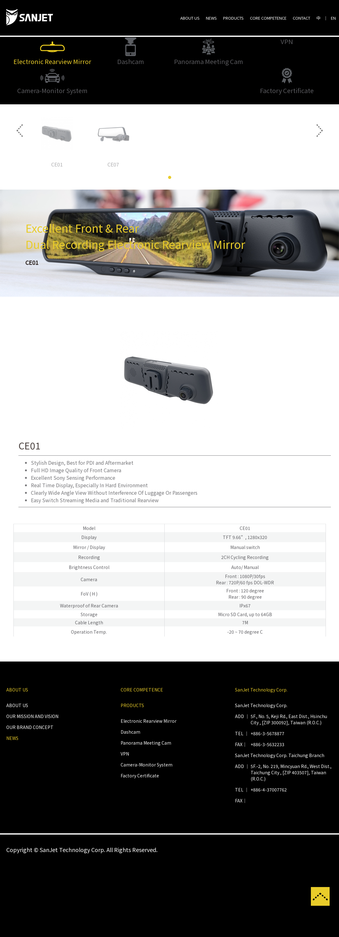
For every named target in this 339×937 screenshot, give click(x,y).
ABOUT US (190, 18)
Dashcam (130, 804)
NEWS (211, 18)
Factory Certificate (140, 848)
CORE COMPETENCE (268, 18)
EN (333, 18)
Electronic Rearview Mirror (149, 794)
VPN (125, 826)
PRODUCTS (233, 18)
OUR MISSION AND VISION (32, 789)
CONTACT (301, 18)
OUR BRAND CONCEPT (29, 800)
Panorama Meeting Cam (146, 815)
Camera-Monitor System (146, 837)
